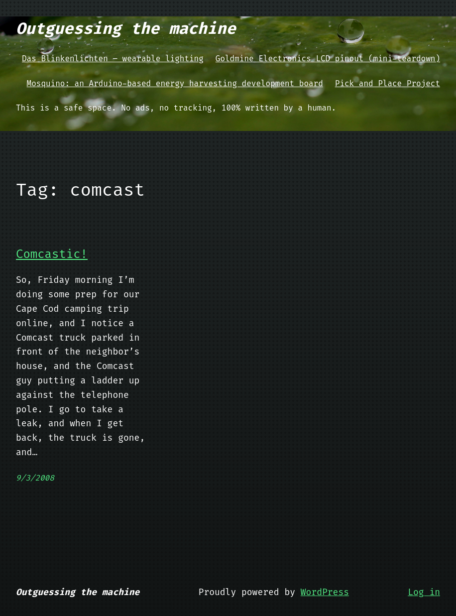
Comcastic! (52, 254)
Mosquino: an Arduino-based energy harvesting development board (175, 83)
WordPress (325, 592)
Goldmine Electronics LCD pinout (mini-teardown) (328, 58)
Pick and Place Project (387, 83)
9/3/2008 (35, 478)
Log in (424, 592)
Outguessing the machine (126, 28)
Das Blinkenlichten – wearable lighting (113, 58)
